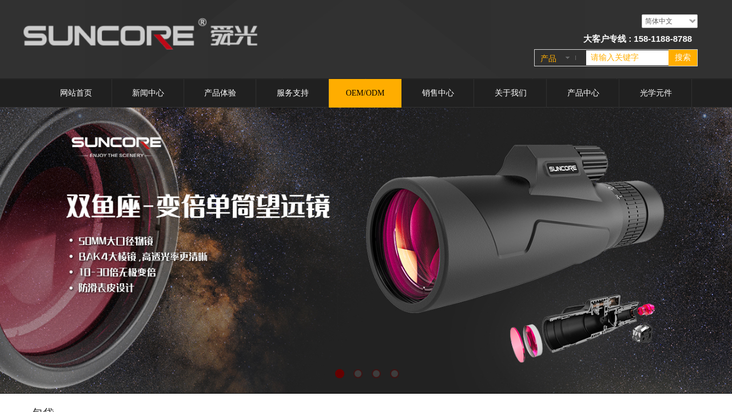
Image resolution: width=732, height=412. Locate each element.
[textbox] (627, 57)
